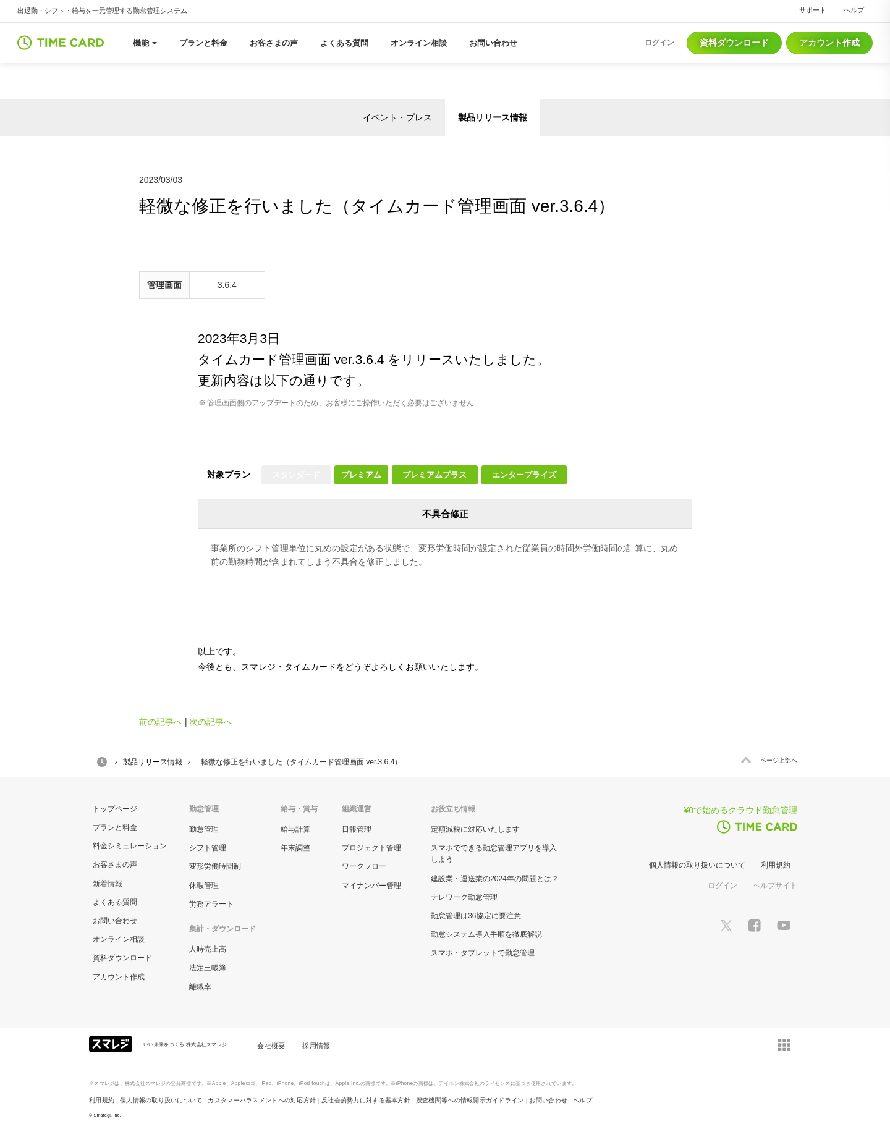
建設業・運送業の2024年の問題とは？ (495, 878)
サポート (812, 10)
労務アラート (211, 904)
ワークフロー (364, 866)
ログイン (722, 885)
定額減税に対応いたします (475, 829)
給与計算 (295, 829)
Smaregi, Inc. (107, 1115)
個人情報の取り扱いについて (697, 865)
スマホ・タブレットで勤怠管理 (483, 953)
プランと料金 (115, 827)
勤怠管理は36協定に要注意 (475, 915)
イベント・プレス (397, 117)
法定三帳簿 (207, 967)
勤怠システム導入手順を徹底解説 (486, 934)
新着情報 (107, 883)
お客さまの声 (115, 864)
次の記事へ (210, 722)
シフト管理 (207, 847)
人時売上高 (207, 949)
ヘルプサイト (775, 885)
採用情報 (316, 1045)
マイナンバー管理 (371, 885)
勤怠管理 (204, 829)
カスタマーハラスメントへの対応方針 (262, 1100)
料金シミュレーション (130, 846)
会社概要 (271, 1045)
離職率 (200, 987)
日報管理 (356, 829)
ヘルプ (854, 10)
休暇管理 (204, 885)
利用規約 (775, 865)
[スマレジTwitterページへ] (726, 924)
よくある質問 (115, 902)
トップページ (115, 809)
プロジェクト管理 (371, 847)
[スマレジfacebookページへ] (754, 924)
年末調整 (295, 847)
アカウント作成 (829, 43)
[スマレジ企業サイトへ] (112, 1043)
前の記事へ (160, 722)
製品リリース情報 (492, 117)
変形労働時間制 (215, 866)
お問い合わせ (115, 920)
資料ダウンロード (734, 43)
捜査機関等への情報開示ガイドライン (470, 1100)
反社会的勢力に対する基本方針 (365, 1100)
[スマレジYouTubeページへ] (783, 925)
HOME (102, 762)
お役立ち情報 (453, 809)
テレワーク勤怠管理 (464, 897)
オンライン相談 (119, 939)
